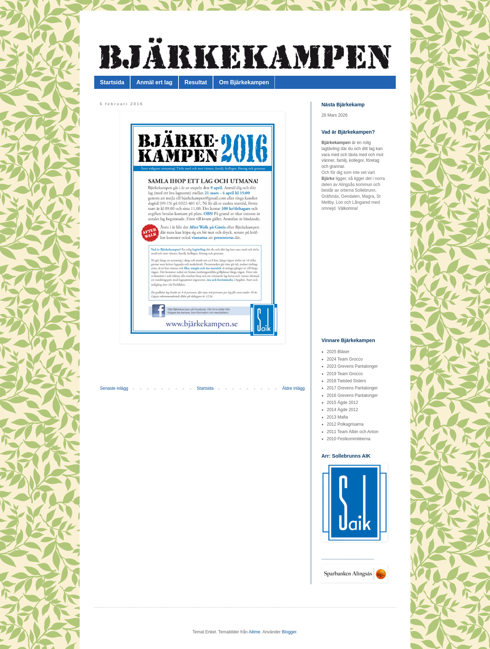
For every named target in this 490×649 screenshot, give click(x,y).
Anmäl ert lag (154, 82)
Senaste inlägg (114, 388)
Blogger (289, 631)
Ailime (254, 631)
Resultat (196, 82)
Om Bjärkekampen (244, 82)
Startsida (112, 82)
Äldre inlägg (293, 388)
